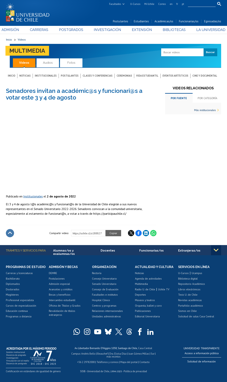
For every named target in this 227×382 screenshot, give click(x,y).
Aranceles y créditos (60, 289)
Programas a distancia (18, 316)
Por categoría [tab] (207, 98)
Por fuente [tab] (179, 98)
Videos (22, 39)
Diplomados (13, 284)
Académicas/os (164, 21)
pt (183, 4)
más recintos (113, 356)
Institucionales (46, 75)
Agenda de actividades (148, 278)
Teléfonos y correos (108, 362)
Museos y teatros (145, 300)
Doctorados (12, 289)
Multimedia (27, 50)
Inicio (9, 39)
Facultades (115, 4)
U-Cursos (135, 4)
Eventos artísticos (175, 75)
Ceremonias (124, 75)
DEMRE (53, 273)
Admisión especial (59, 284)
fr (177, 4)
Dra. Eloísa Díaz (118, 353)
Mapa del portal (129, 362)
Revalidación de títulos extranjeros (62, 313)
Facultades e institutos (105, 294)
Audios (48, 62)
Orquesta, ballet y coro (148, 305)
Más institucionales (205, 110)
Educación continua (17, 311)
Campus (75, 353)
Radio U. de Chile (145, 289)
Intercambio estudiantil (62, 300)
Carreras (42, 30)
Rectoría (96, 273)
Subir (10, 233)
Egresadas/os (212, 21)
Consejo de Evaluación (105, 289)
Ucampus (197, 273)
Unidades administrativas (106, 316)
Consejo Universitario (104, 278)
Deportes (140, 294)
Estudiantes (141, 21)
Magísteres (12, 294)
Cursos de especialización (21, 305)
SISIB (83, 371)
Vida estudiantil (147, 75)
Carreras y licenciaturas (19, 273)
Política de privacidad (135, 371)
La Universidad (206, 30)
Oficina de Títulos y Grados (64, 305)
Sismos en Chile (187, 311)
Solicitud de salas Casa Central (196, 316)
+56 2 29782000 (86, 362)
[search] (199, 4)
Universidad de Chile (98, 371)
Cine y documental (204, 75)
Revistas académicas (190, 300)
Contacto (144, 362)
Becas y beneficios (60, 294)
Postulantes (120, 21)
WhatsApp (153, 233)
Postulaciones (57, 278)
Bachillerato (13, 278)
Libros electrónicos (189, 289)
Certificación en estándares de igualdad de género (33, 371)
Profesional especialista (20, 300)
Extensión (140, 30)
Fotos (71, 62)
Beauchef (102, 353)
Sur (152, 353)
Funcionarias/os (188, 21)
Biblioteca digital (188, 278)
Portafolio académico (190, 305)
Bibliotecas (171, 30)
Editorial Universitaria (147, 316)
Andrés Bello (88, 353)
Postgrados (72, 30)
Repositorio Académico (191, 284)
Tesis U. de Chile (188, 294)
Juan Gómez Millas (138, 353)
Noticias (25, 75)
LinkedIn (146, 233)
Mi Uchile (149, 4)
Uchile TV (163, 289)
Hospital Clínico (101, 300)
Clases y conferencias (98, 75)
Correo (162, 4)
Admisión (14, 30)
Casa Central (145, 348)
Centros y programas (104, 305)
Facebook (138, 233)
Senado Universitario (104, 284)
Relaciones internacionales (107, 311)
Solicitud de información (201, 361)
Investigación (107, 30)
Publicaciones (143, 311)
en (171, 4)
